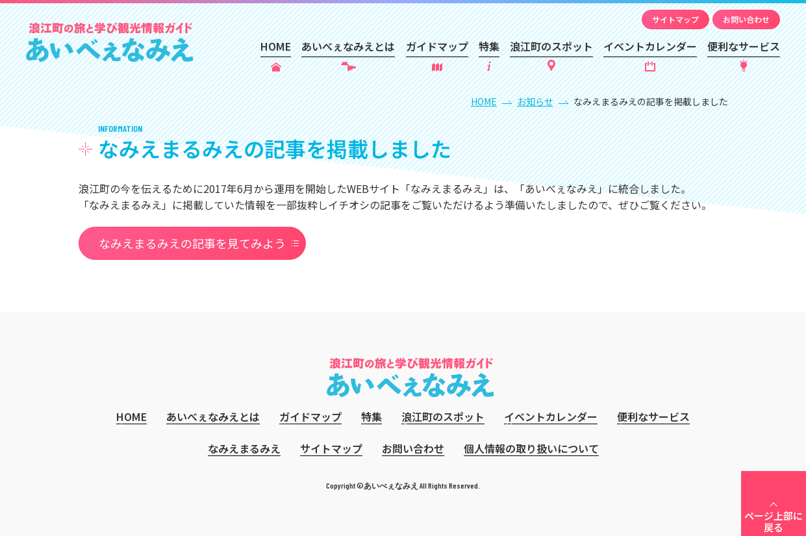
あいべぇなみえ (110, 42)
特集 (489, 46)
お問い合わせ (746, 19)
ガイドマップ (437, 46)
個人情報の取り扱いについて (531, 448)
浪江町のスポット (551, 46)
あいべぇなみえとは (348, 46)
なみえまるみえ (244, 448)
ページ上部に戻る (773, 521)
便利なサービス (743, 46)
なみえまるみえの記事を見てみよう (192, 243)
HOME (275, 46)
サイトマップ (675, 19)
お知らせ (535, 101)
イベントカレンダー (650, 46)
